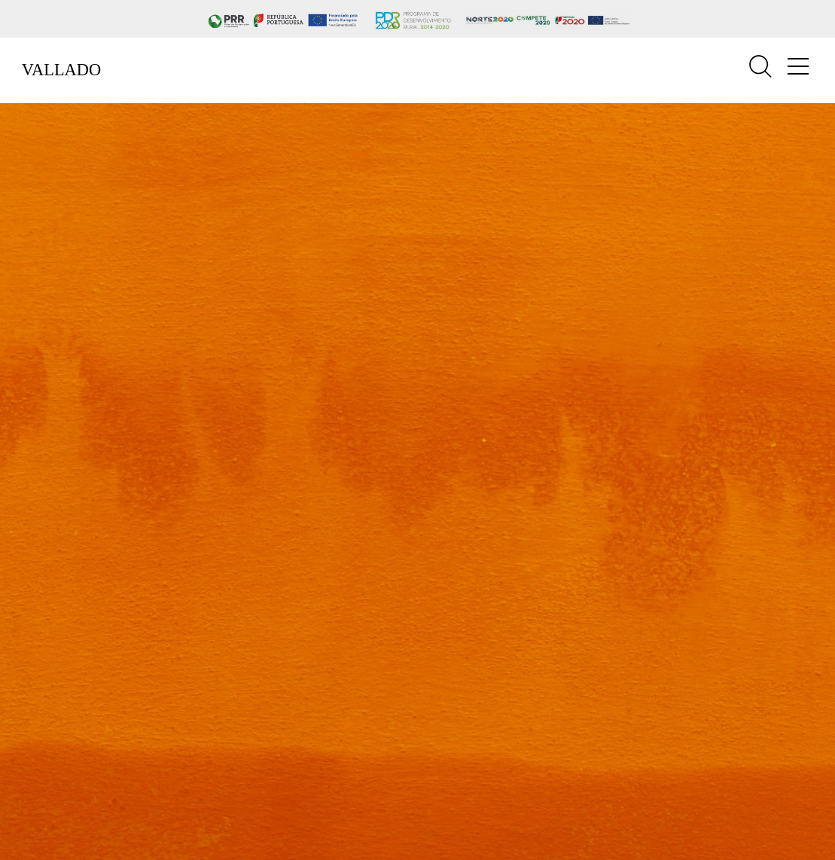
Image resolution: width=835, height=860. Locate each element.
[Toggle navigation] (798, 66)
